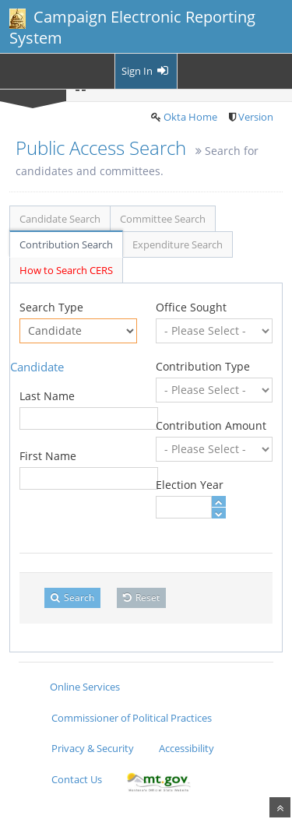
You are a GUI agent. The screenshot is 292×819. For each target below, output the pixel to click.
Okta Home (190, 117)
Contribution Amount (211, 425)
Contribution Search (66, 244)
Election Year (189, 484)
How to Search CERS (66, 270)
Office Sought (191, 307)
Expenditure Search (177, 244)
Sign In (146, 71)
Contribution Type (203, 366)
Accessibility (186, 748)
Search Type (51, 307)
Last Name (47, 395)
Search (72, 597)
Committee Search (163, 219)
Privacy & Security (92, 748)
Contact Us (76, 779)
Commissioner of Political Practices (131, 718)
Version (255, 117)
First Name (47, 455)
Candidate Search (59, 219)
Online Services (85, 687)
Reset (141, 597)
